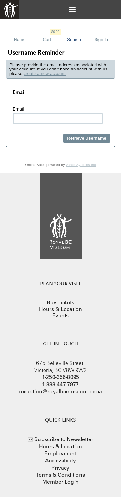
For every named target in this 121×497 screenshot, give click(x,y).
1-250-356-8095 (60, 377)
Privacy (60, 467)
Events (60, 315)
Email (58, 115)
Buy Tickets (61, 302)
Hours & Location (60, 446)
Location (71, 309)
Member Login (60, 482)
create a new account (45, 73)
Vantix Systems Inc (81, 165)
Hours (46, 309)
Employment (60, 453)
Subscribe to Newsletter (63, 439)
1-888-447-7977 (60, 384)
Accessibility (60, 460)
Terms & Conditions (60, 474)
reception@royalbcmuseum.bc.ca (60, 391)
